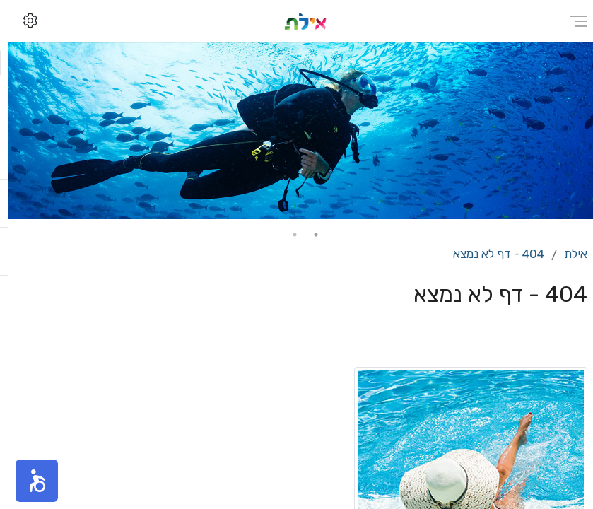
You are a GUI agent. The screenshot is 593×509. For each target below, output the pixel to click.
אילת (567, 254)
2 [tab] (286, 235)
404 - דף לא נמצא (490, 254)
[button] (28, 481)
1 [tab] (307, 235)
